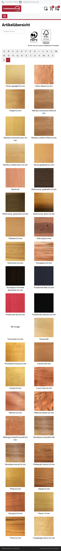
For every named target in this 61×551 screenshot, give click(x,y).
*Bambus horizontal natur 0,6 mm (15, 128)
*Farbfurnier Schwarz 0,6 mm (44, 304)
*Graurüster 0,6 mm (15, 329)
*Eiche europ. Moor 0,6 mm (44, 204)
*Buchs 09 (15, 179)
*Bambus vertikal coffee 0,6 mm (43, 127)
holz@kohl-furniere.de (31, 2)
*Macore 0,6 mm (15, 402)
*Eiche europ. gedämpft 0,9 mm (43, 179)
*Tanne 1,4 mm (44, 503)
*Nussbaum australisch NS (44, 427)
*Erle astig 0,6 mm (44, 228)
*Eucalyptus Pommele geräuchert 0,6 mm (15, 278)
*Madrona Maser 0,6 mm (44, 402)
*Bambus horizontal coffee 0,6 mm (44, 101)
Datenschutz (6, 548)
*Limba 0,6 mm (15, 378)
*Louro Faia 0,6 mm (44, 378)
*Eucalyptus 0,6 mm (44, 253)
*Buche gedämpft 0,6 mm (44, 155)
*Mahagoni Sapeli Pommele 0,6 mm (15, 428)
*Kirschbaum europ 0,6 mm (15, 353)
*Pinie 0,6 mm (15, 479)
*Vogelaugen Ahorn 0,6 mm (44, 528)
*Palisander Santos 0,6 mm (44, 454)
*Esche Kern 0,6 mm (15, 253)
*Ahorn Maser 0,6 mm (44, 76)
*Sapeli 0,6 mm (44, 479)
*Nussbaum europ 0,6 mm (15, 454)
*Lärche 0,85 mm (44, 353)
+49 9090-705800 (11, 2)
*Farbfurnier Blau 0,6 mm (44, 277)
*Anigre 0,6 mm (15, 100)
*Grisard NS (44, 329)
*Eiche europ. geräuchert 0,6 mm (15, 204)
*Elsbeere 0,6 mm (15, 228)
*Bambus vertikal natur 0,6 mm (15, 155)
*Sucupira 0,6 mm (15, 503)
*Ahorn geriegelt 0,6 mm (15, 76)
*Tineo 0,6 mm (15, 528)
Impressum (16, 548)
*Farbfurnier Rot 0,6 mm (15, 304)
